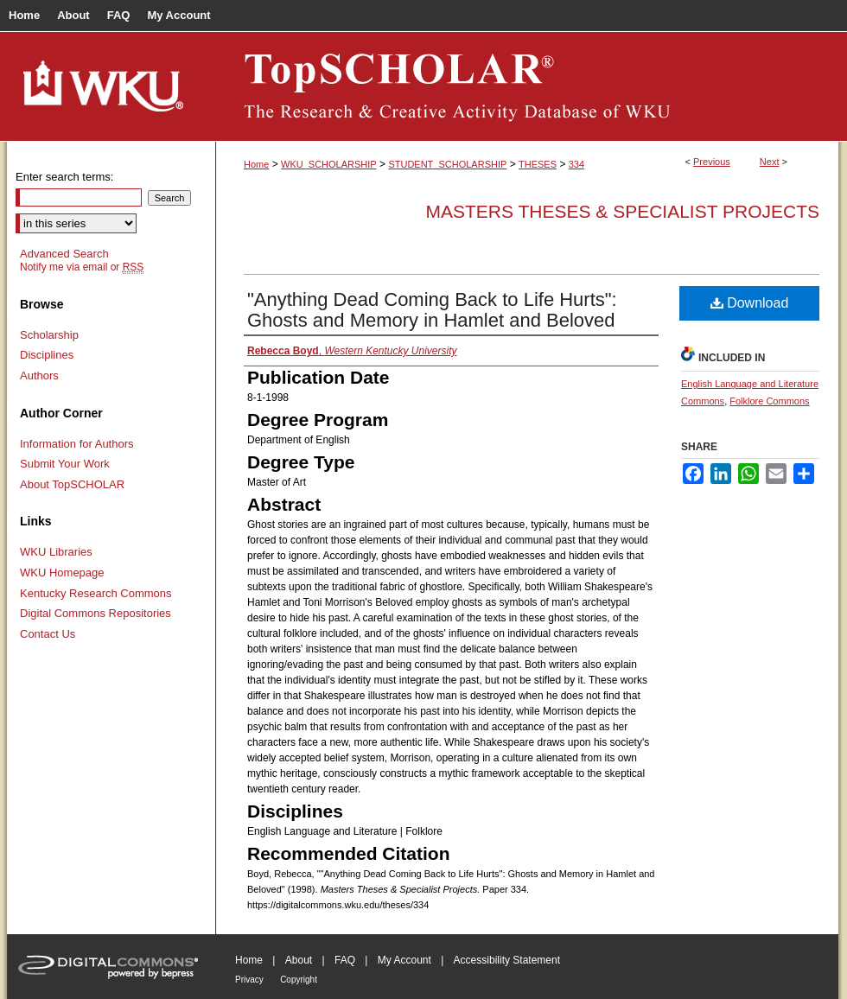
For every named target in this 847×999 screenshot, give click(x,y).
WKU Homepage (62, 572)
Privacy (249, 979)
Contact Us (47, 633)
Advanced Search (64, 253)
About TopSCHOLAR (72, 484)
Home (256, 164)
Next (770, 161)
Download (749, 303)
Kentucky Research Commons (96, 593)
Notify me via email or (81, 267)
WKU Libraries (56, 551)
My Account (404, 960)
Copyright (298, 979)
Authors (39, 375)
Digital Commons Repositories (95, 613)
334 (576, 164)
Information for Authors (77, 443)
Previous (711, 161)
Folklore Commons (769, 401)
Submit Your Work (65, 463)
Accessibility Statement (507, 960)
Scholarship (49, 334)
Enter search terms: (64, 176)
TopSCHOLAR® (527, 86)
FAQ (344, 960)
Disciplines (46, 354)
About (298, 960)
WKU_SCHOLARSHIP (329, 164)
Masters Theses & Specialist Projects (622, 211)
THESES (538, 164)
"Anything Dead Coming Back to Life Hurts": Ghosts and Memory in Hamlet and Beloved (432, 310)
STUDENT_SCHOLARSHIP (447, 164)
